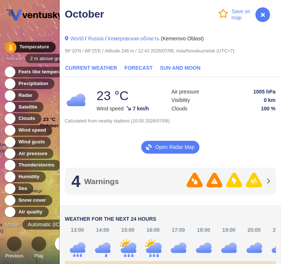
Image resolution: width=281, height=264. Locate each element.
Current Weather (91, 68)
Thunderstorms (32, 165)
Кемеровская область (134, 38)
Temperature (29, 47)
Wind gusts (27, 142)
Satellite (23, 107)
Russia (96, 38)
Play (38, 248)
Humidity (25, 177)
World (76, 38)
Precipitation (29, 83)
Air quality (26, 212)
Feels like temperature (40, 72)
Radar (21, 95)
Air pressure (29, 153)
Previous (14, 248)
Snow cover (28, 200)
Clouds (22, 118)
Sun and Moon (180, 68)
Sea (18, 188)
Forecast (138, 68)
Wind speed (28, 130)
